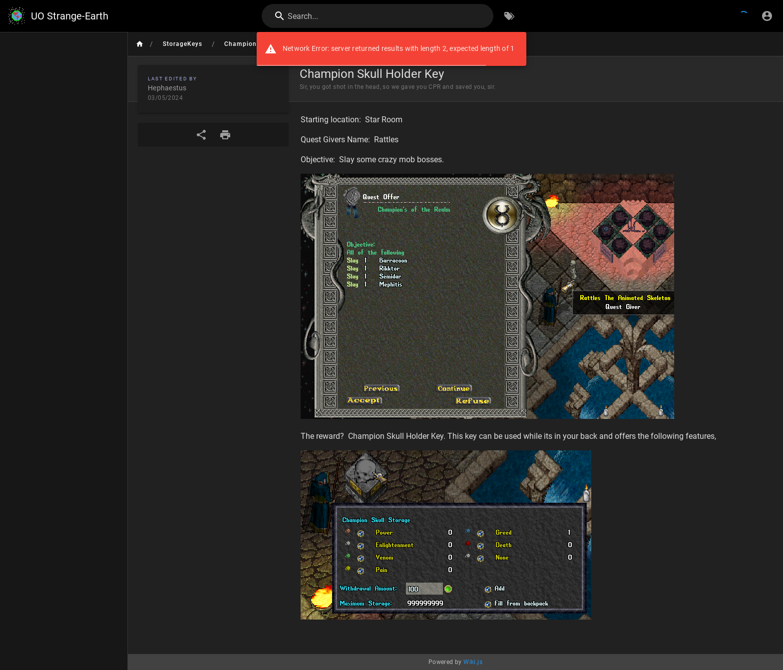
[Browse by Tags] (509, 16)
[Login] (767, 16)
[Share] (201, 135)
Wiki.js (472, 662)
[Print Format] (225, 135)
